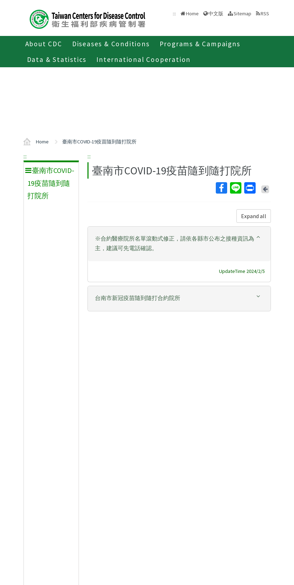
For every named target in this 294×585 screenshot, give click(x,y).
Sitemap (242, 13)
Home (192, 13)
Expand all (253, 216)
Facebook (221, 188)
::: (25, 156)
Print (250, 188)
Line (235, 188)
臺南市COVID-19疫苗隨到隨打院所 (99, 141)
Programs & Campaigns (200, 43)
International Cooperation (143, 59)
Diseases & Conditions (111, 43)
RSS (265, 13)
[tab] (179, 244)
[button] (179, 243)
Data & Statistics (57, 59)
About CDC (43, 43)
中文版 (215, 13)
